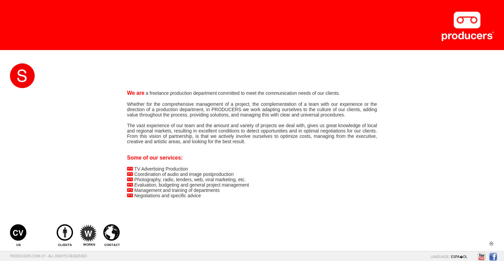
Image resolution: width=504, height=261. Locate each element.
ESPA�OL (459, 257)
